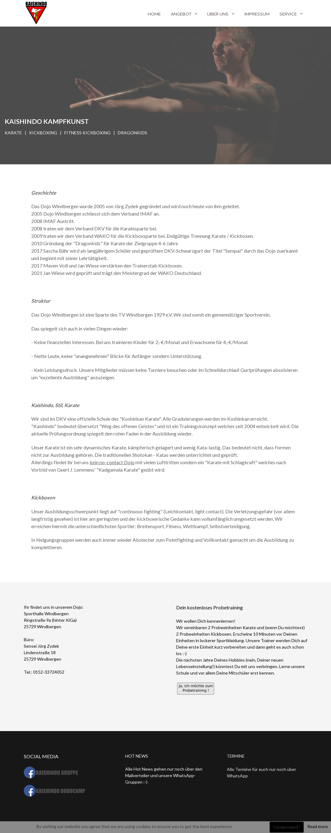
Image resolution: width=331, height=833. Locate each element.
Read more (317, 826)
